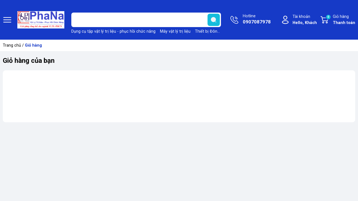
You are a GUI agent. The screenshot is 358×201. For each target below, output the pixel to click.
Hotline (257, 19)
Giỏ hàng (340, 20)
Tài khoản (305, 20)
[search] (214, 20)
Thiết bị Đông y (209, 31)
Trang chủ (12, 45)
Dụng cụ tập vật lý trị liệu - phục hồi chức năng (113, 31)
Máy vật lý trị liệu (175, 31)
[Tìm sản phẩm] (146, 20)
